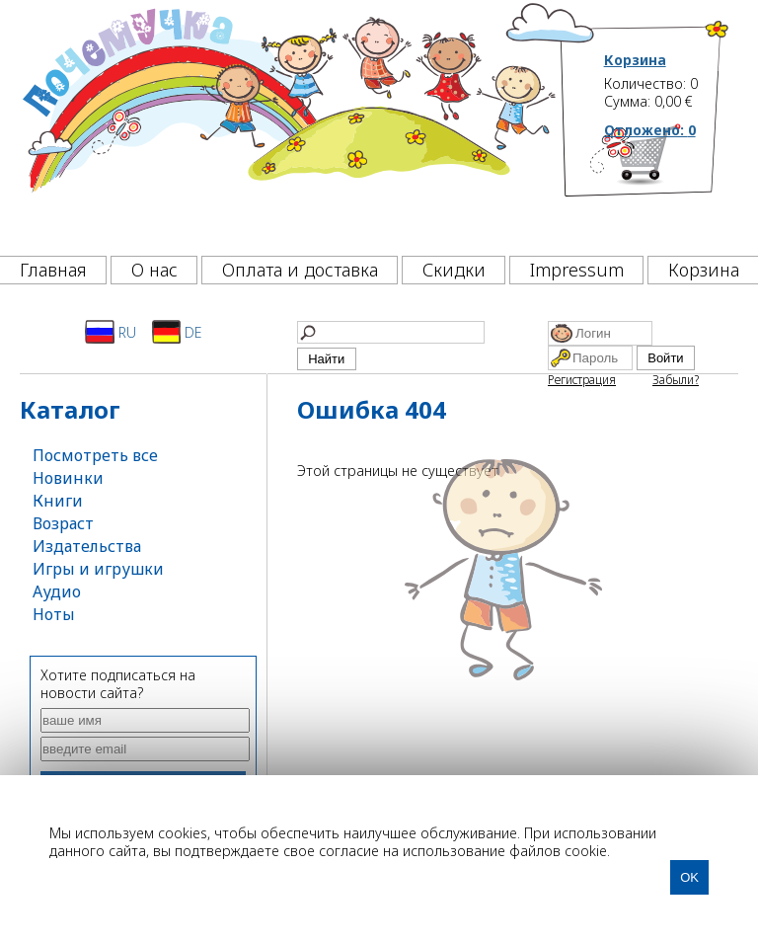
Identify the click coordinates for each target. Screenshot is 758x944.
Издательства (87, 546)
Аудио (57, 591)
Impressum (577, 269)
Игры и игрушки (98, 569)
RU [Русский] (110, 332)
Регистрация (582, 379)
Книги (58, 500)
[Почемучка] (287, 122)
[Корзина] (667, 182)
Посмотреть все (95, 455)
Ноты (54, 614)
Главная (53, 269)
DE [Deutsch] (177, 332)
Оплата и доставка (300, 269)
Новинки (68, 478)
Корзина (635, 60)
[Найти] (391, 332)
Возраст (63, 523)
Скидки (454, 269)
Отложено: (650, 129)
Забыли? (675, 379)
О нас (154, 269)
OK (689, 877)
